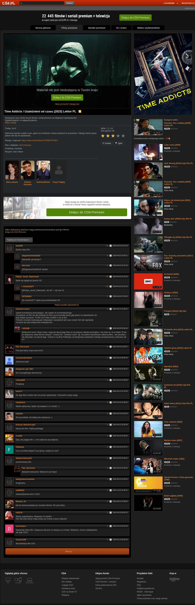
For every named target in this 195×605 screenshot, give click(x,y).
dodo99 (20, 246)
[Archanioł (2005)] (148, 281)
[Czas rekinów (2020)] (148, 429)
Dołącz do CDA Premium (67, 97)
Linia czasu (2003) (172, 145)
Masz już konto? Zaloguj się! (67, 104)
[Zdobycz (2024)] (148, 300)
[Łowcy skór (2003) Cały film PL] (148, 226)
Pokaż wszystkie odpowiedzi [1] (67, 305)
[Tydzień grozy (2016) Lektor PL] (148, 355)
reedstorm (21, 402)
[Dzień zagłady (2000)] (148, 503)
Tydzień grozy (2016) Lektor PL (178, 348)
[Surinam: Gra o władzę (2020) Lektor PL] (148, 127)
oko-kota (26, 265)
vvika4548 (20, 380)
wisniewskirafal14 (25, 358)
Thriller (8, 128)
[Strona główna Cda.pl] (9, 3)
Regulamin (141, 582)
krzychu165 (21, 540)
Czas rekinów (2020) (173, 422)
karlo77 (20, 391)
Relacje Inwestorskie (70, 578)
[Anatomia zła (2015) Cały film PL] (148, 392)
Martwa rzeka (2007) (173, 440)
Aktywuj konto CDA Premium (108, 578)
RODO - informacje (145, 592)
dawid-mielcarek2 (25, 458)
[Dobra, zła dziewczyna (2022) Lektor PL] (148, 207)
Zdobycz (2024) (171, 293)
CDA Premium (25, 145)
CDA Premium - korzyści (106, 582)
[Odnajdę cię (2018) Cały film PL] (148, 244)
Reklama (65, 595)
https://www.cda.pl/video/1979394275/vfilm (40, 140)
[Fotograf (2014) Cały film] (148, 318)
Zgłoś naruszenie (144, 595)
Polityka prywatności (145, 588)
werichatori (21, 526)
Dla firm (99, 588)
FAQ (139, 585)
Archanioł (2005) (171, 274)
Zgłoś (119, 143)
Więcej (68, 551)
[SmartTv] (20, 585)
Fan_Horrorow (23, 347)
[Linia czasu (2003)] (148, 152)
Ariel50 (20, 436)
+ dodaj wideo (189, 8)
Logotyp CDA (67, 585)
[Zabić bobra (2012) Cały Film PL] (148, 410)
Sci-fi (14, 128)
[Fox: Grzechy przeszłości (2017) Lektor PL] (148, 263)
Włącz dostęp (11, 123)
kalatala (19, 414)
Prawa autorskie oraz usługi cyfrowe (152, 598)
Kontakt (140, 578)
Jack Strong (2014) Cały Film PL (178, 163)
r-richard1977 (29, 286)
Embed (106, 143)
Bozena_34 (22, 501)
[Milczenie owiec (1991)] (148, 466)
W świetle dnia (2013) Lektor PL (178, 329)
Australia (18, 148)
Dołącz (135, 17)
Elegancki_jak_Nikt (25, 369)
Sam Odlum (18, 152)
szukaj (70, 3)
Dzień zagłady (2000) (173, 496)
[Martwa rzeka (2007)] (148, 447)
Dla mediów (67, 582)
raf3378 (19, 513)
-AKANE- (27, 328)
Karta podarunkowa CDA (106, 585)
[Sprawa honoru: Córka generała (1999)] (148, 484)
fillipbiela (21, 447)
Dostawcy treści (68, 588)
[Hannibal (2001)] (148, 373)
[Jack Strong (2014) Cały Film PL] (148, 170)
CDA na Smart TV (69, 592)
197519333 (26, 296)
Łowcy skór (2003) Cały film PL (178, 219)
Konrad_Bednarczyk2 (27, 425)
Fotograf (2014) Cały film (175, 311)
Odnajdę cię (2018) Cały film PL (178, 237)
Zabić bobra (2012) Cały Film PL (178, 403)
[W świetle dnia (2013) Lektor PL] (148, 336)
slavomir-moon (23, 309)
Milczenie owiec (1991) (174, 459)
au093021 (21, 490)
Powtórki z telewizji (172, 151)
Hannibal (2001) (171, 366)
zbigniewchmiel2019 (32, 256)
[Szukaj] (41, 3)
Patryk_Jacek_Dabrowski (27, 277)
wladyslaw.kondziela (26, 479)
